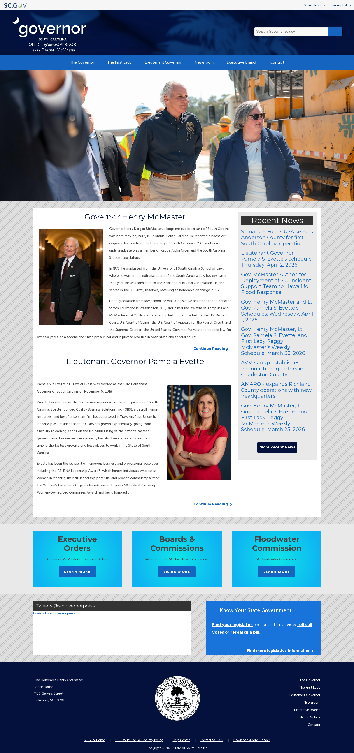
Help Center (181, 740)
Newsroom (204, 62)
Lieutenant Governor (163, 62)
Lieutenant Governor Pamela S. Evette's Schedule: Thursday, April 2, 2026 (277, 259)
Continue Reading (210, 349)
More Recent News (277, 447)
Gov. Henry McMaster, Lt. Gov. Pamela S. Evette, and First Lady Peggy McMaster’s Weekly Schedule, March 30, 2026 (274, 341)
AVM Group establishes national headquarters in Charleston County (272, 369)
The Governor (82, 62)
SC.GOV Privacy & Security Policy (139, 740)
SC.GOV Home (94, 740)
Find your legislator (232, 624)
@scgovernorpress (74, 606)
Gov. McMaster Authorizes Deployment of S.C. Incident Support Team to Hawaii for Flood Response (276, 283)
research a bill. (245, 632)
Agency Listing (341, 5)
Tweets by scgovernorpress (54, 614)
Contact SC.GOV (211, 740)
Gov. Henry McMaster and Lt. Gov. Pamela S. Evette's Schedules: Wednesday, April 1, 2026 (277, 311)
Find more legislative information (279, 651)
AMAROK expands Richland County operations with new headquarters (276, 390)
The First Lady (119, 62)
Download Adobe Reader (251, 740)
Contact (277, 62)
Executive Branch (242, 62)
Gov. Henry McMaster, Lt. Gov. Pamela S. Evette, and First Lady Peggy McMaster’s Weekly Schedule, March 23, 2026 (274, 418)
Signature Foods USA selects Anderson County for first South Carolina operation (277, 238)
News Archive (310, 718)
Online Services (314, 5)
